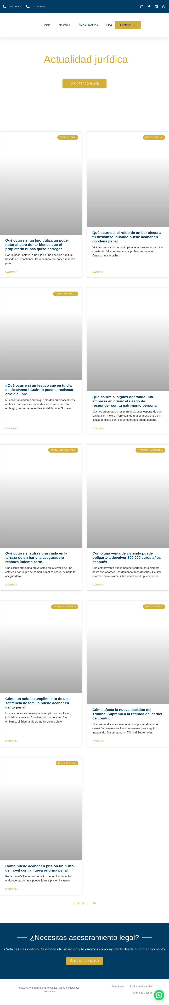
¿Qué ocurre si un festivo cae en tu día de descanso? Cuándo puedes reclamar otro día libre (39, 389)
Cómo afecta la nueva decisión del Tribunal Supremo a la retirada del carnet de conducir (127, 714)
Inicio (47, 25)
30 (94, 903)
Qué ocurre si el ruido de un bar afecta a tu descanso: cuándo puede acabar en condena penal (126, 237)
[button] (159, 995)
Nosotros (64, 25)
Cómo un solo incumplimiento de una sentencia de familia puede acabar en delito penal (37, 703)
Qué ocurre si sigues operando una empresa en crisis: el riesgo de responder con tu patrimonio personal (124, 401)
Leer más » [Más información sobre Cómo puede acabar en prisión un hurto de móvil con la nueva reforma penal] (11, 889)
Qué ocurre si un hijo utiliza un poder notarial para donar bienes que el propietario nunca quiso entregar (37, 244)
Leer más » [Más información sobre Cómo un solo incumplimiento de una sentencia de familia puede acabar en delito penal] (11, 741)
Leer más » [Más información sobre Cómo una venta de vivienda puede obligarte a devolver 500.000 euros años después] (98, 585)
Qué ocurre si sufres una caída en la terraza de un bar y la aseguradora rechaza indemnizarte (36, 557)
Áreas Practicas (88, 25)
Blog (109, 25)
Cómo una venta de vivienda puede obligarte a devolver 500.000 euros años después (126, 557)
